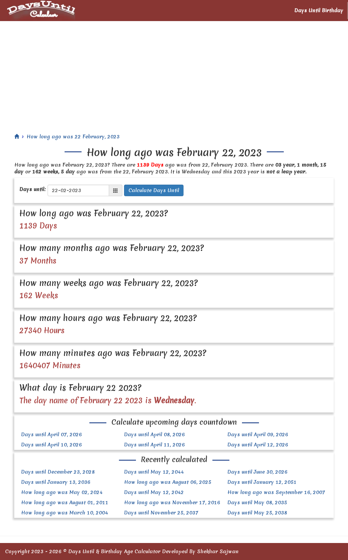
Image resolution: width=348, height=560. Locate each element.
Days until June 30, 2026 (257, 472)
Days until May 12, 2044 (154, 472)
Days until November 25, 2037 (161, 512)
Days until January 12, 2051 (262, 482)
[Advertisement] (174, 72)
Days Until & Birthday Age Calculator (114, 551)
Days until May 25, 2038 (257, 512)
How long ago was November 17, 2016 (172, 502)
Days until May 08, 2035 (257, 502)
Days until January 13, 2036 (55, 482)
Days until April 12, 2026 (257, 444)
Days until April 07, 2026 (51, 434)
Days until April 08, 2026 (154, 434)
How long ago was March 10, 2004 (64, 512)
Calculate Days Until (153, 190)
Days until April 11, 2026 (154, 444)
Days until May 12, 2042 (154, 492)
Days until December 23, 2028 (58, 472)
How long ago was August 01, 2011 (64, 502)
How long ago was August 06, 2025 (167, 482)
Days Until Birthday (318, 10)
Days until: (32, 189)
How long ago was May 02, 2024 (62, 492)
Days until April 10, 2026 (51, 444)
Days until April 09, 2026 (257, 434)
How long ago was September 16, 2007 (276, 492)
